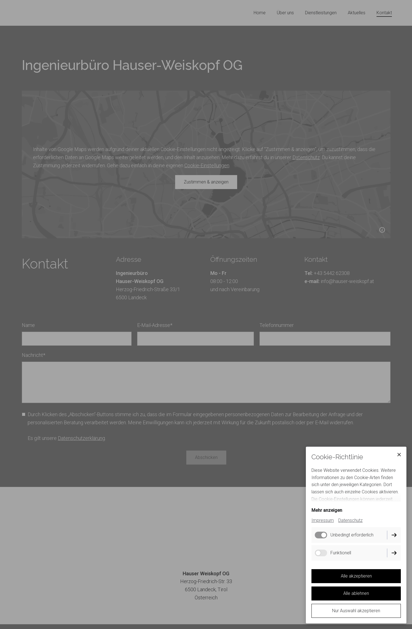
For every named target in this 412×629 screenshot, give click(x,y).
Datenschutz (350, 520)
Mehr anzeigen (326, 510)
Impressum (322, 520)
